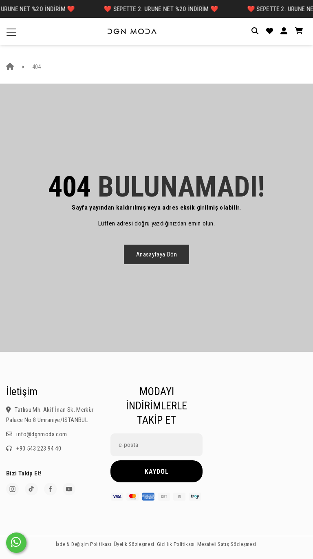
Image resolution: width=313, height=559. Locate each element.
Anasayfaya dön (156, 254)
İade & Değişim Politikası (84, 544)
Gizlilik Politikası (176, 544)
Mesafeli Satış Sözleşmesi (226, 544)
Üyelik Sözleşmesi (134, 544)
